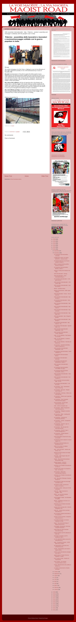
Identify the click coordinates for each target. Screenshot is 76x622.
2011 (54, 609)
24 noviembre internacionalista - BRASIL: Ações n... (61, 268)
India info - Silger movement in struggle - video (61, 491)
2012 (54, 607)
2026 (54, 239)
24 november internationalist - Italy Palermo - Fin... (61, 323)
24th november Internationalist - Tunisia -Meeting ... (61, 333)
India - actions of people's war (60, 405)
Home (27, 176)
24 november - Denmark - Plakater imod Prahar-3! (62, 390)
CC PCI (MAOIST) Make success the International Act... (62, 540)
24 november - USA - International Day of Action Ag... (61, 387)
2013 (54, 605)
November (56, 252)
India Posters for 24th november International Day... (61, 530)
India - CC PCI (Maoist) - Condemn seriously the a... (62, 339)
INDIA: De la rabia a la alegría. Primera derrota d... (61, 447)
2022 (54, 247)
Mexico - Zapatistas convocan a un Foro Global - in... (62, 501)
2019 (54, 594)
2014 (54, 603)
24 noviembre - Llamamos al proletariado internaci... (60, 418)
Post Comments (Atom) (16, 179)
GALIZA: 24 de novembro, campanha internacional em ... (62, 517)
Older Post (44, 176)
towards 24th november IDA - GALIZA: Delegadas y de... (62, 508)
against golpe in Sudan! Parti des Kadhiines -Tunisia (61, 556)
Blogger (46, 618)
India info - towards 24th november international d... (62, 511)
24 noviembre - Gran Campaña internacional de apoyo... (61, 400)
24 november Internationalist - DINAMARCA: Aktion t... (60, 361)
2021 (54, 249)
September (57, 573)
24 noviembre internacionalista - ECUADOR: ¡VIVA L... (61, 371)
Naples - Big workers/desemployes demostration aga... (62, 459)
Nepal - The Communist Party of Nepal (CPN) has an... (61, 524)
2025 (54, 241)
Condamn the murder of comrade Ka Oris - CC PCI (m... (62, 469)
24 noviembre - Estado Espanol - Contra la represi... (61, 434)
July (55, 577)
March (55, 585)
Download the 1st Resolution (58, 155)
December (56, 250)
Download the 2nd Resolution (58, 156)
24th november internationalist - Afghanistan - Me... (61, 329)
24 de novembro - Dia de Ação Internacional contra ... (61, 403)
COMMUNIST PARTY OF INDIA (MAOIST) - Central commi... (61, 258)
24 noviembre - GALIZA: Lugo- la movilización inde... (61, 424)
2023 (54, 245)
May (55, 581)
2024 (54, 243)
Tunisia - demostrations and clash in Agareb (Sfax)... (62, 549)
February (56, 587)
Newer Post (8, 176)
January (56, 589)
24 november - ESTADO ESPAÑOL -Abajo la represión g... (62, 345)
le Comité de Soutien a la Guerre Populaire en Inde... (61, 520)
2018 (54, 596)
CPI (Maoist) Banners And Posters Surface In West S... (61, 261)
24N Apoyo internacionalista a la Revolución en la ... (61, 443)
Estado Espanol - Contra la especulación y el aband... (60, 463)
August (56, 575)
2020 (54, 592)
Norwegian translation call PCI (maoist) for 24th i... (61, 536)
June (55, 579)
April (55, 583)
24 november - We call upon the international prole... (61, 427)
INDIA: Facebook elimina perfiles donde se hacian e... (61, 265)
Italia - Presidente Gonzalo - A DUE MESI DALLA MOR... (62, 543)
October (56, 571)
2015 (54, 601)
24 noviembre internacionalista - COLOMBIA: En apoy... (61, 368)
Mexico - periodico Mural (59, 288)
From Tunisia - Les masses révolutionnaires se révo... (60, 562)
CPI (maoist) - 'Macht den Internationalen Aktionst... (60, 472)
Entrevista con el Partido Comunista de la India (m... (62, 504)
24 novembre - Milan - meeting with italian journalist (62, 415)
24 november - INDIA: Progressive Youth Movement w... (61, 408)
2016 (54, 600)
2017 (54, 597)
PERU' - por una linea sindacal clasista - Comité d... (61, 495)
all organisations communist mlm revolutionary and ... (61, 546)
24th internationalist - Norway (60, 273)
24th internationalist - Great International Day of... (60, 276)
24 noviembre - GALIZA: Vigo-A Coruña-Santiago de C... (61, 431)
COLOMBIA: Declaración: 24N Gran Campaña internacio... (62, 527)
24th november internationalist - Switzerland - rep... (61, 349)
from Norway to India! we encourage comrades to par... (62, 482)
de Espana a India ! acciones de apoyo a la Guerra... (61, 485)
